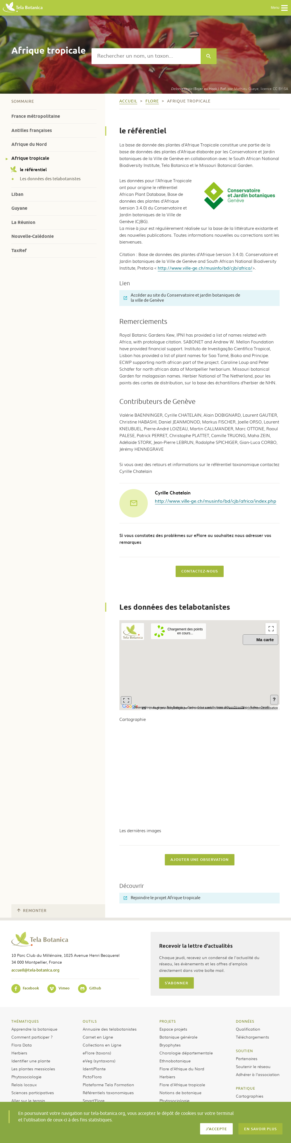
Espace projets (173, 1029)
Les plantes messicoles (33, 1068)
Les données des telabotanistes (50, 179)
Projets (167, 1021)
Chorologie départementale (186, 1053)
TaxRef (19, 250)
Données (245, 1021)
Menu (279, 8)
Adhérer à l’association (258, 1074)
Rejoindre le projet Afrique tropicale (162, 898)
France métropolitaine (35, 116)
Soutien (244, 1050)
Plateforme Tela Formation (108, 1084)
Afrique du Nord (29, 144)
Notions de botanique (180, 1092)
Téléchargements (252, 1037)
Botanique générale (178, 1037)
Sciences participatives (32, 1092)
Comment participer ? (32, 1037)
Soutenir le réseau (253, 1066)
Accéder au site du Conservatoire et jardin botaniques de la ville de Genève (182, 298)
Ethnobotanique (175, 1061)
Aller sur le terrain (28, 1100)
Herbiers (19, 1053)
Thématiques (25, 1021)
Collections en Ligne (102, 1045)
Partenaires (246, 1058)
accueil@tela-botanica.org (35, 970)
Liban (17, 194)
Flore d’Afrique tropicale (182, 1084)
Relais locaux (24, 1084)
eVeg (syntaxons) (99, 1061)
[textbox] (146, 56)
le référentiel (29, 169)
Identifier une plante (30, 1061)
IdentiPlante (94, 1068)
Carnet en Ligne (98, 1037)
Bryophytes (170, 1045)
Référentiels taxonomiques (108, 1092)
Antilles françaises (31, 130)
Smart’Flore (94, 1100)
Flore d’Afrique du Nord (181, 1068)
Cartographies (249, 1096)
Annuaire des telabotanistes (110, 1029)
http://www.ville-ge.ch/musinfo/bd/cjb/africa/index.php (215, 500)
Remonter (32, 910)
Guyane (19, 208)
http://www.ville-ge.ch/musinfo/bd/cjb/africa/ (205, 268)
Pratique (245, 1088)
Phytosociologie (26, 1076)
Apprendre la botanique (34, 1029)
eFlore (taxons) (97, 1053)
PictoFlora (92, 1076)
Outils (90, 1021)
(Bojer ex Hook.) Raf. (198, 88)
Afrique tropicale (30, 158)
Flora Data (21, 1045)
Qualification (248, 1029)
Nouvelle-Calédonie (32, 236)
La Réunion (23, 222)
